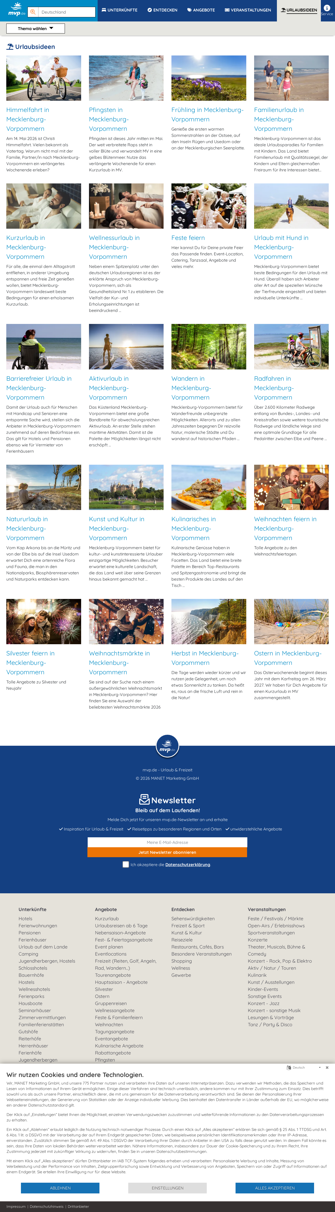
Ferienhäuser (33, 940)
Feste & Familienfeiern (119, 1017)
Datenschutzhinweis (47, 1206)
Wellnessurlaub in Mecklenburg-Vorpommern (114, 247)
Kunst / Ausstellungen (271, 982)
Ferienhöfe (30, 1053)
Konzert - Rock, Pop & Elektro (280, 961)
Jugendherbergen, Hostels (47, 961)
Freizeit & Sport (188, 926)
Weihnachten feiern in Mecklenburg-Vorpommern (285, 528)
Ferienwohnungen (38, 926)
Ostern (102, 996)
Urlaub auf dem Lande (43, 947)
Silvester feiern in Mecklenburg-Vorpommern (30, 662)
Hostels (26, 982)
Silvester (104, 989)
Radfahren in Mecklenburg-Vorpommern (274, 387)
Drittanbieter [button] (78, 1206)
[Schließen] (327, 1067)
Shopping (181, 961)
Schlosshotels (33, 968)
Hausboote (30, 1003)
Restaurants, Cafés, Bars (197, 947)
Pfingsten (105, 1060)
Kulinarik (257, 975)
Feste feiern (188, 238)
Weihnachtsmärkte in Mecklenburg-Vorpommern (119, 662)
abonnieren (167, 852)
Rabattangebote (113, 1053)
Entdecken (183, 909)
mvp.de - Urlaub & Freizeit (167, 769)
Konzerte (257, 940)
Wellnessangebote (115, 1010)
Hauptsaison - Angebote (121, 982)
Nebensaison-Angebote (120, 933)
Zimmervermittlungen (42, 1017)
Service (327, 10)
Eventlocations (110, 954)
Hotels (25, 919)
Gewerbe (181, 975)
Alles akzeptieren (275, 1188)
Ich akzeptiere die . (167, 864)
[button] (62, 9)
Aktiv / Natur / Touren (272, 968)
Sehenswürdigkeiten (193, 919)
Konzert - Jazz (264, 1003)
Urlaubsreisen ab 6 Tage (121, 926)
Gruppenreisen (111, 1003)
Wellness (180, 968)
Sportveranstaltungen (271, 933)
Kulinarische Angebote (119, 1046)
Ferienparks (31, 996)
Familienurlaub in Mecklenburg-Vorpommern (279, 119)
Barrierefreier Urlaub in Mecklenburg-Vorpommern (39, 387)
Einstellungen (167, 1188)
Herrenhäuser (33, 1046)
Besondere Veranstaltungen (201, 954)
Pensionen (30, 933)
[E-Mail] (167, 842)
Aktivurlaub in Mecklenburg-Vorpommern (109, 387)
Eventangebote (111, 1039)
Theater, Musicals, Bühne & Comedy (276, 950)
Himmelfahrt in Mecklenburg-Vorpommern (27, 119)
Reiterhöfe (30, 1039)
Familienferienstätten (41, 1025)
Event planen (109, 947)
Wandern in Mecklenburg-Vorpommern (191, 387)
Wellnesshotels (34, 989)
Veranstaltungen (267, 909)
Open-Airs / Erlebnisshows (276, 926)
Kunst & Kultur (186, 933)
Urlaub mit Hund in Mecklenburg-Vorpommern (281, 247)
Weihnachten (109, 1025)
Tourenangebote (113, 975)
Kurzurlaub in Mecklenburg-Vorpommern (26, 247)
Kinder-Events (263, 989)
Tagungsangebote (114, 1032)
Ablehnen (60, 1188)
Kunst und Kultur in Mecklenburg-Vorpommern (116, 528)
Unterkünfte (32, 909)
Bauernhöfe (31, 975)
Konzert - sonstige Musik (274, 1010)
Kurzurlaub (107, 919)
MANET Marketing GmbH (175, 778)
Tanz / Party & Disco (270, 1025)
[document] (167, 1126)
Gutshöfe (28, 1032)
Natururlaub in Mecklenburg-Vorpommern (27, 528)
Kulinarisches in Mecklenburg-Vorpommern (193, 528)
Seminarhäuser (35, 1010)
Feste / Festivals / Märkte (275, 919)
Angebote (106, 909)
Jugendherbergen (38, 1060)
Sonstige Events (265, 996)
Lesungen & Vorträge (271, 1017)
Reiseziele (182, 940)
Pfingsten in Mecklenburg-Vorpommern (109, 119)
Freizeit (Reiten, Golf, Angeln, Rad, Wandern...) (125, 964)
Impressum (16, 1206)
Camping (28, 954)
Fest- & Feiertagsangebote (124, 940)
